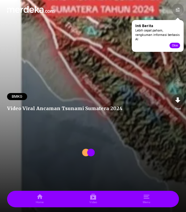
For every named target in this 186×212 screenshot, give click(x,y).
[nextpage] (178, 102)
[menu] (146, 199)
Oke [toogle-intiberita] (175, 45)
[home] (40, 199)
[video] (93, 199)
